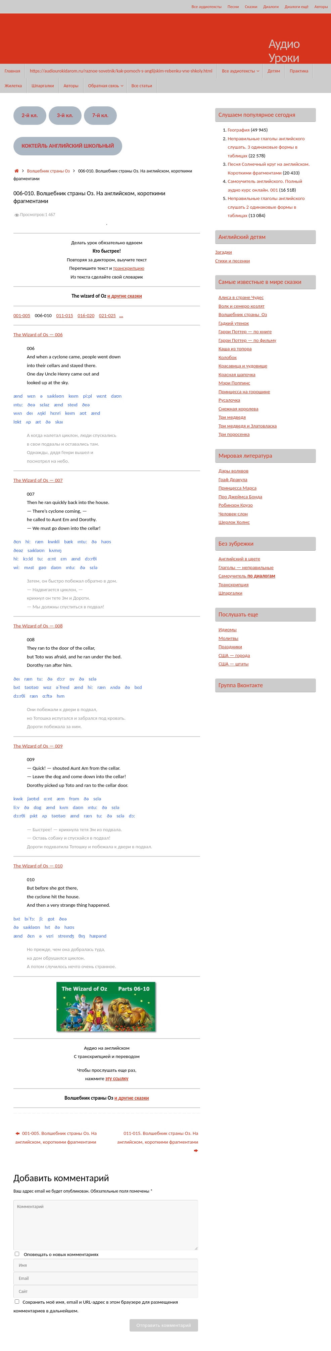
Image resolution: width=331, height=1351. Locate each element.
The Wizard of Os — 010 (38, 866)
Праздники (230, 647)
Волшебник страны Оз (48, 171)
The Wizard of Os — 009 (38, 746)
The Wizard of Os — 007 (38, 480)
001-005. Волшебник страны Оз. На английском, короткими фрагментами (56, 1137)
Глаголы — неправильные (246, 567)
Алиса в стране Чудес (241, 297)
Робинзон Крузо (236, 505)
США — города (234, 655)
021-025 (107, 315)
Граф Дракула (233, 480)
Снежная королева (238, 409)
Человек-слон (233, 514)
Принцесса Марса (237, 488)
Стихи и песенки (232, 261)
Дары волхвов (233, 471)
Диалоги (271, 6)
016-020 (86, 315)
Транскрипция (234, 585)
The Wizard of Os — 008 (38, 626)
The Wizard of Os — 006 (38, 335)
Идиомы (228, 630)
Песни (233, 6)
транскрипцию (128, 268)
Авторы (321, 6)
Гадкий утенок (234, 323)
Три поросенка (234, 434)
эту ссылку (116, 1078)
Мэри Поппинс (234, 383)
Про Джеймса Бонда (241, 497)
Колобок (228, 357)
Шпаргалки (230, 593)
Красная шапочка (237, 374)
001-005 (21, 315)
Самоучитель (247, 576)
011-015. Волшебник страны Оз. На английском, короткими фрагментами (157, 1141)
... (122, 315)
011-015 (64, 315)
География (239, 130)
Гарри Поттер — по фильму (247, 340)
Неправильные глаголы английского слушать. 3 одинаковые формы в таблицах (266, 147)
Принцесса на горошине (244, 392)
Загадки (223, 252)
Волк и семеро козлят (242, 306)
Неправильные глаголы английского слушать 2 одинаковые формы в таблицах (266, 206)
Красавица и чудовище (243, 366)
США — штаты (234, 664)
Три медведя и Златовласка (248, 426)
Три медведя (232, 417)
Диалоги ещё (297, 6)
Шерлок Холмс (234, 522)
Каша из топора (235, 349)
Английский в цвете (240, 559)
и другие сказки (124, 296)
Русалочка (229, 400)
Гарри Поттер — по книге (245, 332)
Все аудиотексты (207, 6)
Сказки (251, 6)
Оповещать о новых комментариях (61, 1254)
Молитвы (228, 638)
